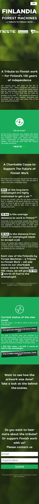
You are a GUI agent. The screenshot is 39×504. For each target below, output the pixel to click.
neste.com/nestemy (27, 139)
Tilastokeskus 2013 (26, 285)
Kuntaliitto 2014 (12, 285)
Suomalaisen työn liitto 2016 (26, 283)
